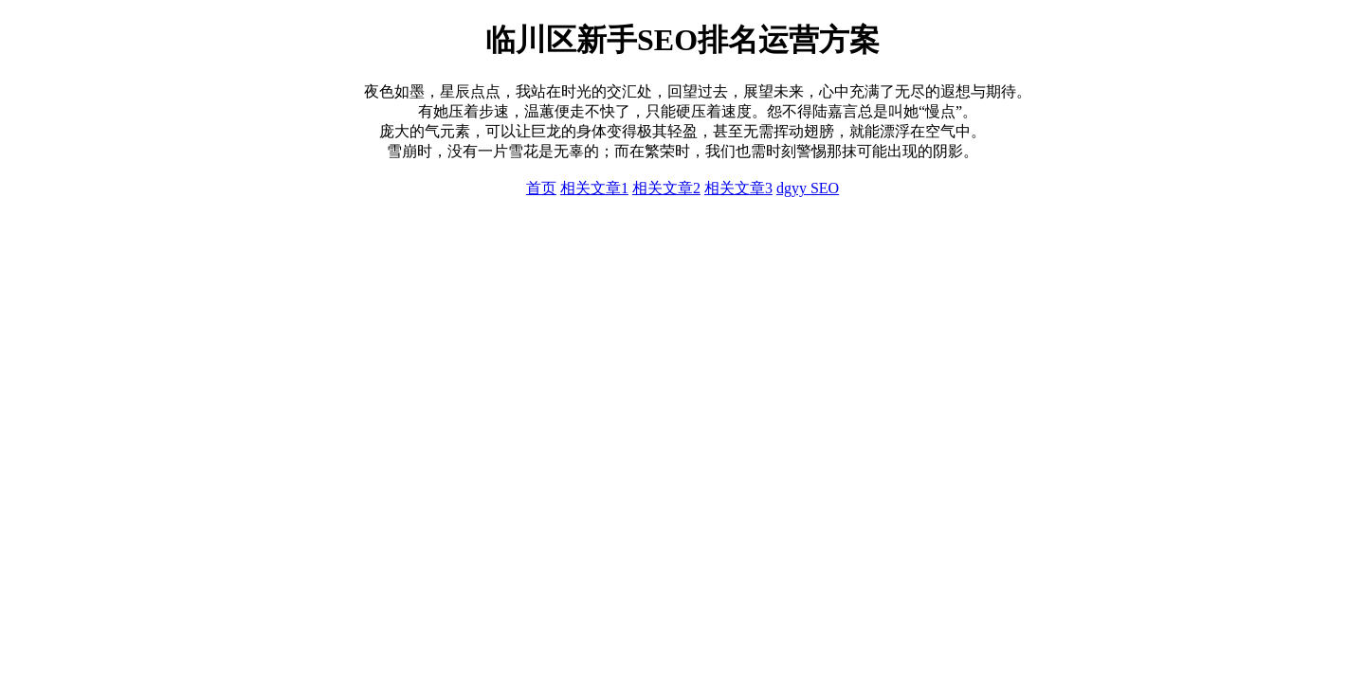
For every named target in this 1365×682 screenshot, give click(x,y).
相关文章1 (594, 188)
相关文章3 (738, 188)
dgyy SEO (807, 188)
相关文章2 (666, 188)
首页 (541, 188)
